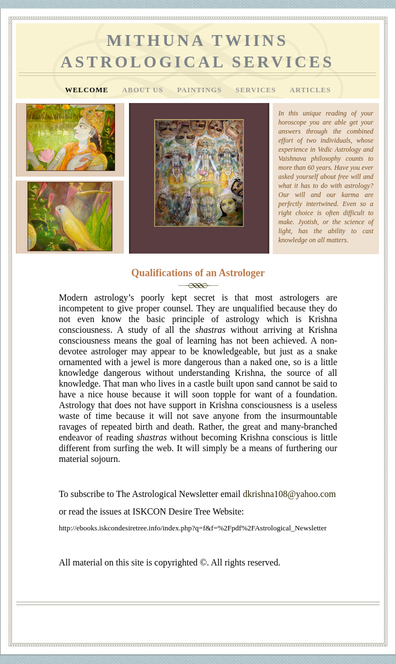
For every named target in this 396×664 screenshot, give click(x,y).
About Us (144, 90)
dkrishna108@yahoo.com (289, 494)
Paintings (200, 90)
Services (256, 90)
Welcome (88, 90)
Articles (310, 90)
